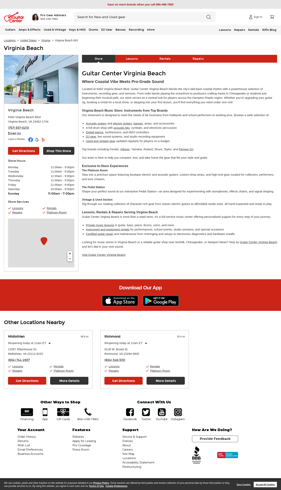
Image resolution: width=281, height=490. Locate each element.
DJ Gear (106, 29)
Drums (93, 29)
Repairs (239, 30)
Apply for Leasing (84, 441)
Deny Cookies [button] (244, 484)
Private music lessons (100, 225)
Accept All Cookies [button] (265, 484)
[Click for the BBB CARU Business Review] (227, 455)
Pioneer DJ (186, 149)
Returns (23, 441)
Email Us (14, 133)
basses (138, 123)
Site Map (128, 454)
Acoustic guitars (96, 123)
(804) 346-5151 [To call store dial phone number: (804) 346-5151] (114, 360)
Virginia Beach (23, 48)
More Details (69, 381)
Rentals (253, 30)
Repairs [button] (17, 212)
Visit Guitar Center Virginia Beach (103, 254)
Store (98, 58)
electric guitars (122, 123)
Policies (127, 441)
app (45, 409)
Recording (136, 29)
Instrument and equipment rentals (107, 229)
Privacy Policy (101, 483)
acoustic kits (122, 127)
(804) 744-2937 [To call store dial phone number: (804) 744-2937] (19, 360)
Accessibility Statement (138, 462)
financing (27, 409)
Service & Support (134, 436)
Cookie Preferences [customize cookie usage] (116, 486)
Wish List (24, 445)
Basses (121, 29)
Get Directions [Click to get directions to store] (23, 151)
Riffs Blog (269, 30)
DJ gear (91, 136)
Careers (127, 449)
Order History (27, 436)
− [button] (70, 259)
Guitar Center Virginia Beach (258, 242)
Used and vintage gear (100, 141)
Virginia (45, 40)
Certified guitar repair (99, 234)
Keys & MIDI (77, 29)
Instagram (178, 409)
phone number (88, 409)
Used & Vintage (55, 29)
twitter (146, 409)
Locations (10, 40)
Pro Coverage (81, 445)
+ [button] (70, 253)
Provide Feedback (215, 439)
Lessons (225, 30)
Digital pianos (94, 132)
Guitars (10, 29)
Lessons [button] (17, 208)
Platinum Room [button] (57, 212)
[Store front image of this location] (41, 79)
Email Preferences (30, 449)
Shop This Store (58, 151)
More (151, 29)
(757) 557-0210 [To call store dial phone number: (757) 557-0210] (18, 128)
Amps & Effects (30, 29)
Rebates (78, 436)
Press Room (80, 449)
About (126, 445)
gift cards (63, 409)
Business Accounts (30, 454)
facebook (130, 409)
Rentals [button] (52, 208)
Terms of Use (96, 486)
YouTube (162, 409)
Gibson (125, 149)
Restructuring (131, 467)
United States (28, 40)
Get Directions (27, 381)
